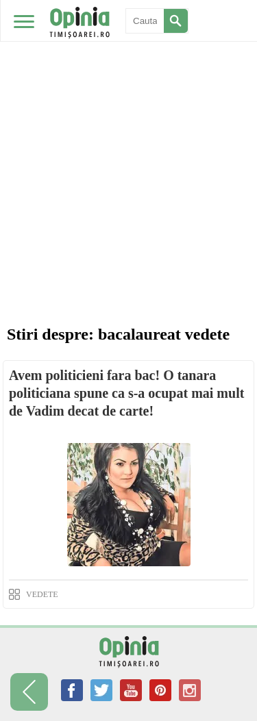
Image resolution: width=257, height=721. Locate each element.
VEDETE (42, 594)
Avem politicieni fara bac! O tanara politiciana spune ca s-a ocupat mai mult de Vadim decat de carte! (126, 393)
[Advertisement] (128, 135)
